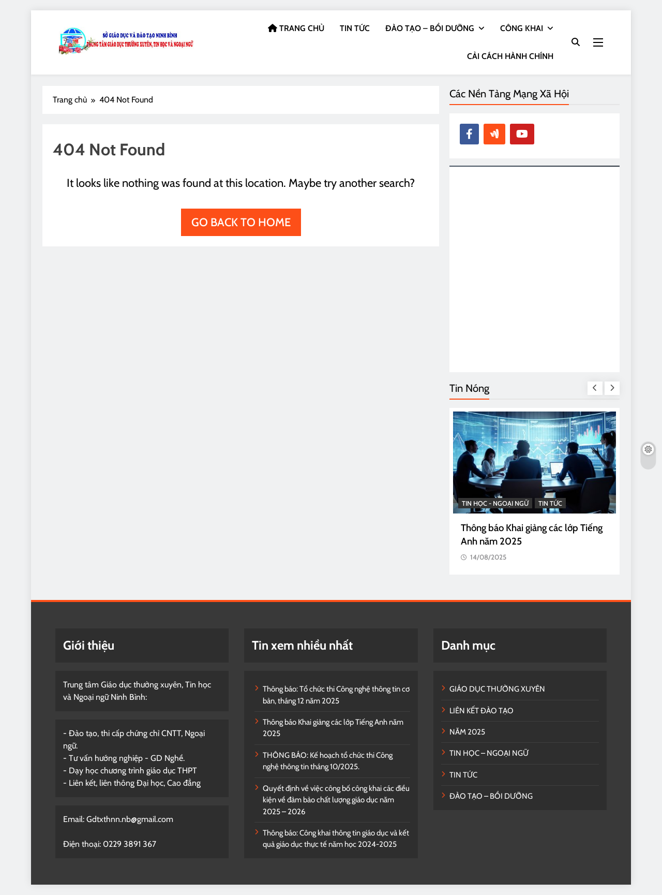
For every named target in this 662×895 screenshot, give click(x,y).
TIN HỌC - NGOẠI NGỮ (495, 503)
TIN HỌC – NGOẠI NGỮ (489, 753)
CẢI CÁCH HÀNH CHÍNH (510, 56)
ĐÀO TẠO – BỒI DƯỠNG (429, 28)
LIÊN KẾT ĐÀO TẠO (481, 710)
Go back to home (241, 222)
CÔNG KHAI (521, 28)
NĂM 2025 (467, 732)
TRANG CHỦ (296, 28)
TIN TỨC (355, 28)
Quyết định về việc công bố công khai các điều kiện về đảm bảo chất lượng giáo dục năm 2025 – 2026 (336, 800)
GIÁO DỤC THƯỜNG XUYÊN (497, 689)
